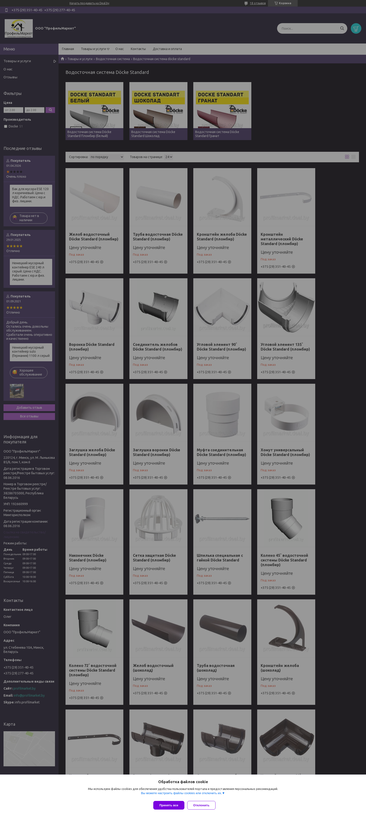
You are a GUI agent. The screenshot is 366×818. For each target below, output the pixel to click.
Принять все (168, 805)
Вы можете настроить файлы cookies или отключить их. (181, 795)
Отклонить (203, 805)
